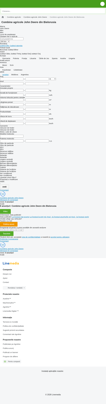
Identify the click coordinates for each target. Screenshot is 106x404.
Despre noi (7, 274)
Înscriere (6, 234)
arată (4, 187)
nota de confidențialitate (31, 237)
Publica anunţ (8, 224)
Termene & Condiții (10, 322)
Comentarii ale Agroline (12, 334)
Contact (6, 282)
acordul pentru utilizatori (60, 237)
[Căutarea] (102, 11)
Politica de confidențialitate (13, 326)
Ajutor (5, 278)
